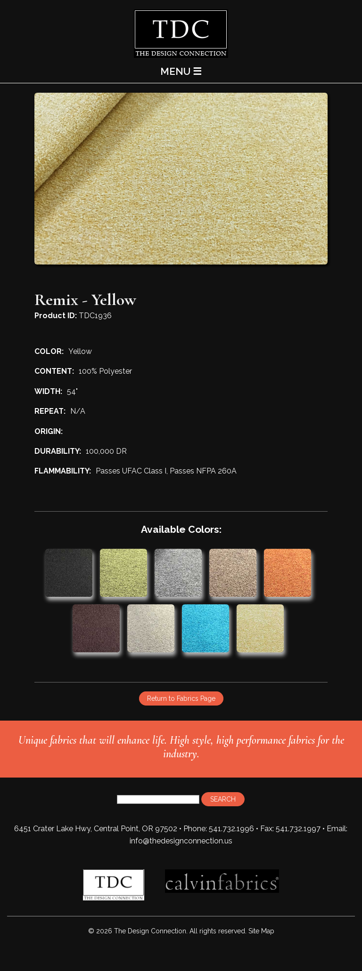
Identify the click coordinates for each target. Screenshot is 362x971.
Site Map (261, 931)
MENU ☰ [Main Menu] (181, 71)
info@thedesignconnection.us (181, 840)
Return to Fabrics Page (181, 698)
